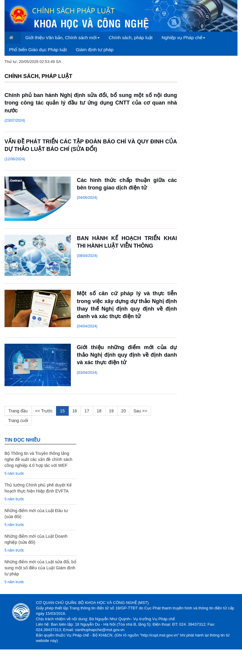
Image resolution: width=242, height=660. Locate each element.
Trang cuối (18, 420)
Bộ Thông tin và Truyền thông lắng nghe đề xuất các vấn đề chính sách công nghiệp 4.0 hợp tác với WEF (38, 459)
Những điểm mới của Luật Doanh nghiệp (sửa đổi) (36, 539)
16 (74, 410)
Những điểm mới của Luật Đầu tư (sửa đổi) (36, 513)
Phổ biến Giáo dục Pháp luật (38, 49)
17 (86, 410)
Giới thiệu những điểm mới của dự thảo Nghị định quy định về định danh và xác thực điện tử (127, 354)
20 (123, 410)
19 (111, 410)
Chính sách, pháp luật (131, 37)
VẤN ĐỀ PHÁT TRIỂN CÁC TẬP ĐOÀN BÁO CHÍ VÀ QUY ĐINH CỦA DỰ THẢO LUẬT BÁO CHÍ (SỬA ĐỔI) (91, 145)
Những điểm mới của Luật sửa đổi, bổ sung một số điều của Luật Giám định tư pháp (40, 567)
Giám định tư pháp (95, 49)
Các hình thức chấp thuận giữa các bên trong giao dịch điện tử (127, 184)
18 (99, 410)
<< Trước (44, 410)
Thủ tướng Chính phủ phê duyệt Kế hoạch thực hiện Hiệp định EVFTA (38, 488)
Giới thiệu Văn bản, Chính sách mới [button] (62, 37)
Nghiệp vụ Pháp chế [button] (183, 37)
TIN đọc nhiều (22, 440)
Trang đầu (18, 410)
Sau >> (140, 410)
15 (62, 410)
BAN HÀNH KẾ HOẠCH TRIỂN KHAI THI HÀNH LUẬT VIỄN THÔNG (127, 242)
